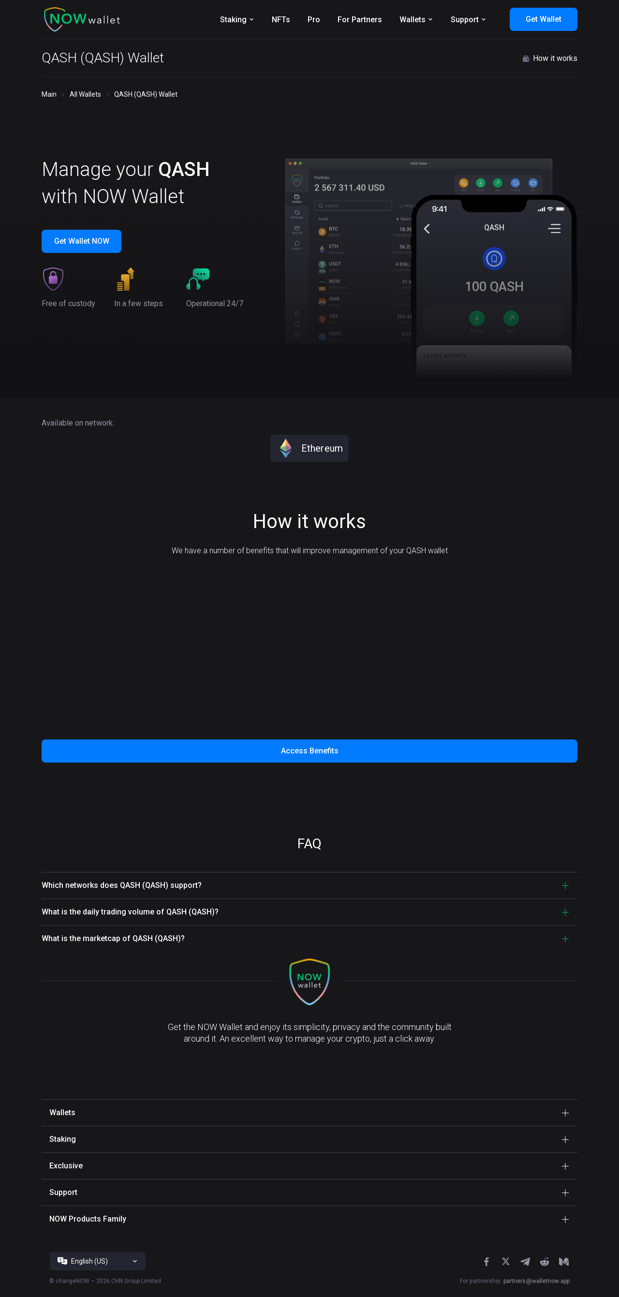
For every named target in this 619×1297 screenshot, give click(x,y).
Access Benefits (310, 750)
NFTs (281, 19)
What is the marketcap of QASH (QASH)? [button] (113, 938)
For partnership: (515, 1281)
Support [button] (63, 1192)
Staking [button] (62, 1139)
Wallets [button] (62, 1112)
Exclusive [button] (66, 1165)
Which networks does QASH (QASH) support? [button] (122, 885)
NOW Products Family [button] (87, 1218)
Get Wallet (543, 19)
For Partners (360, 19)
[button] (82, 19)
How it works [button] (549, 58)
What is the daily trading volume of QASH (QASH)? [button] (130, 911)
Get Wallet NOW (81, 241)
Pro (314, 19)
